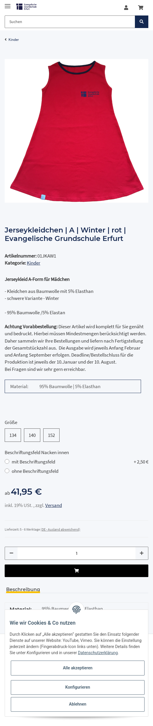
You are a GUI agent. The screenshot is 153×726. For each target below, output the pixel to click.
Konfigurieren (77, 687)
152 (51, 435)
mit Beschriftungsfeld (80, 461)
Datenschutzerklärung (98, 652)
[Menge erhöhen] (141, 553)
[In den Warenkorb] (9, 56)
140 (32, 435)
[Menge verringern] (11, 553)
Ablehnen (77, 704)
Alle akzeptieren (77, 668)
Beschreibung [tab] (23, 589)
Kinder (33, 263)
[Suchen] (70, 21)
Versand (53, 505)
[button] (126, 7)
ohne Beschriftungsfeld (35, 471)
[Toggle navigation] (8, 3)
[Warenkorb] (141, 7)
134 (12, 435)
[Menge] (76, 553)
